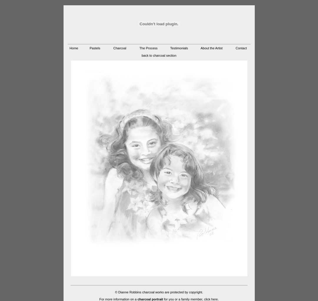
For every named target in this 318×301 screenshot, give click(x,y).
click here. (211, 299)
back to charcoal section (158, 55)
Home (74, 48)
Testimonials (179, 48)
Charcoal (119, 48)
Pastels (95, 48)
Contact (241, 48)
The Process (148, 48)
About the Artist (212, 48)
